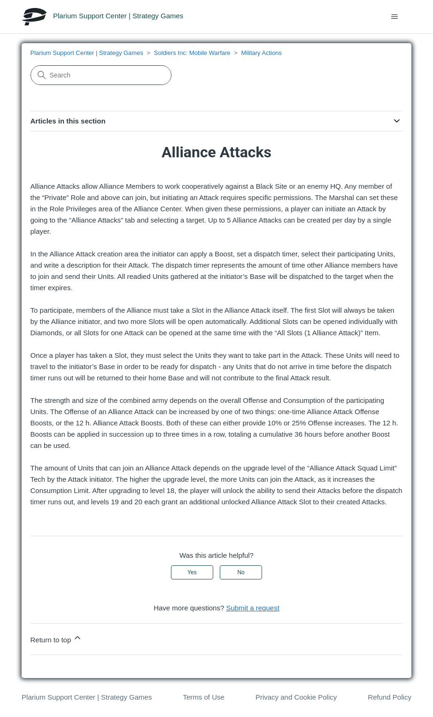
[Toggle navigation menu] (394, 16)
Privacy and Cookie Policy (296, 697)
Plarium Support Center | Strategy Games (87, 52)
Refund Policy (389, 697)
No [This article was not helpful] (240, 572)
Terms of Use (203, 697)
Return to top (57, 638)
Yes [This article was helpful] (192, 572)
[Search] (101, 75)
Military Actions (261, 52)
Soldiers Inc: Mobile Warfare (192, 52)
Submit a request (252, 608)
